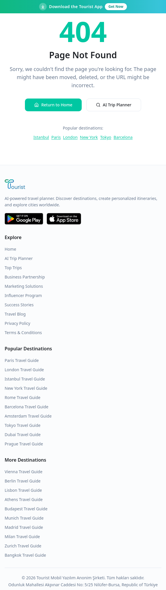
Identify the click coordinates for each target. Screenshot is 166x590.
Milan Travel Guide (22, 536)
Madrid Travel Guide (24, 527)
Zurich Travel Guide (23, 546)
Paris (56, 137)
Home (10, 249)
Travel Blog (15, 314)
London (70, 137)
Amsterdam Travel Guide (28, 416)
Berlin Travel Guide (23, 481)
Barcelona (123, 137)
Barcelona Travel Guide (26, 406)
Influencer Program (23, 295)
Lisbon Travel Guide (23, 490)
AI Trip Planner (114, 105)
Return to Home (53, 105)
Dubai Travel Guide (23, 434)
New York (89, 137)
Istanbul (41, 137)
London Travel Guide (24, 369)
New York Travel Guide (26, 388)
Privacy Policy (17, 323)
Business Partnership (25, 277)
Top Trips (13, 267)
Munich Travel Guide (24, 518)
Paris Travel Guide (22, 360)
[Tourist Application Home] (83, 185)
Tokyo (105, 137)
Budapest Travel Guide (26, 508)
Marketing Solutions (24, 286)
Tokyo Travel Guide (23, 425)
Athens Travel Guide (24, 499)
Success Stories (19, 304)
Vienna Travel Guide (23, 471)
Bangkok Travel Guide (25, 555)
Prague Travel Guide (24, 444)
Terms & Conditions (23, 332)
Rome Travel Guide (22, 397)
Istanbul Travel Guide (25, 379)
